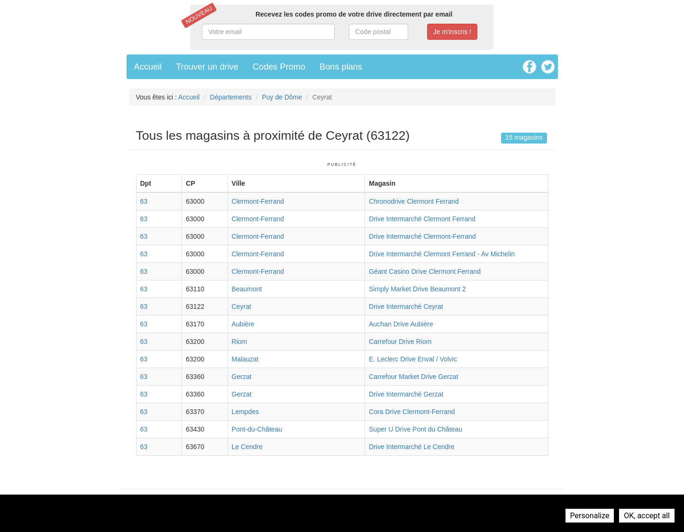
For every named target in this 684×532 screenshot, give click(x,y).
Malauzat (245, 359)
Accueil (148, 67)
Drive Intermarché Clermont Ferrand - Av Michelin (442, 254)
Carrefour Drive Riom (400, 341)
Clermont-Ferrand (258, 201)
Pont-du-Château (257, 429)
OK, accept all (647, 515)
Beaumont (247, 289)
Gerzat (242, 376)
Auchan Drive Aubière (401, 324)
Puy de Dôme (282, 97)
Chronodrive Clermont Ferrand (414, 201)
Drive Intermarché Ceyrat (406, 306)
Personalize (590, 515)
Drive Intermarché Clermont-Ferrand (422, 236)
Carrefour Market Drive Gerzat (413, 376)
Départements (231, 97)
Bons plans (340, 67)
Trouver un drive (207, 67)
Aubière (243, 324)
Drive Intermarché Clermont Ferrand (422, 219)
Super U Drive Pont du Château (415, 429)
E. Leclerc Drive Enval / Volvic (413, 359)
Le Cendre (247, 447)
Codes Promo (279, 67)
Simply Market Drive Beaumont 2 (417, 289)
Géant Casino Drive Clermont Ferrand (425, 271)
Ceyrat (241, 306)
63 (144, 201)
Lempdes (245, 411)
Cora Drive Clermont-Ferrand (412, 411)
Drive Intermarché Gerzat (406, 394)
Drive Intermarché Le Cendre (412, 447)
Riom (239, 341)
